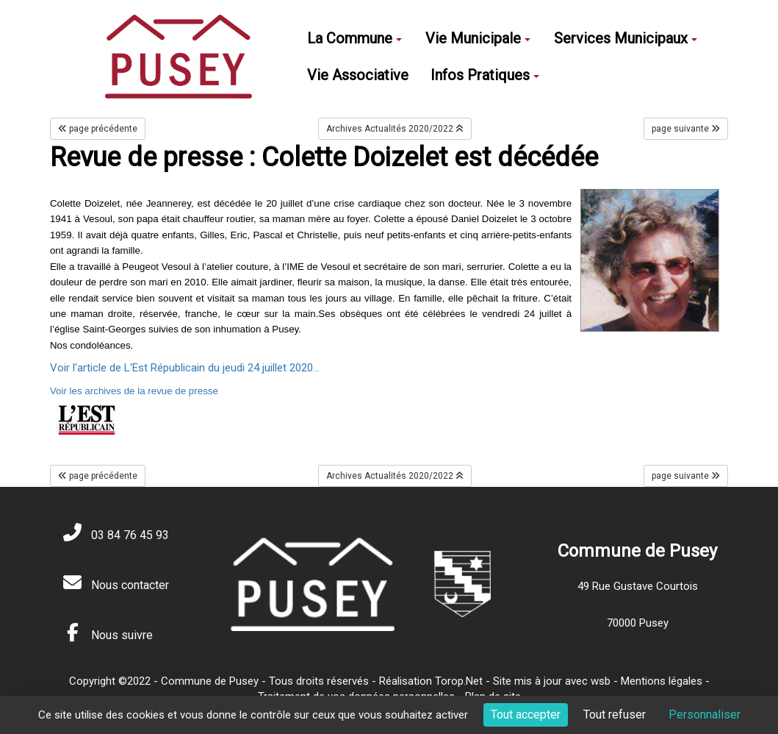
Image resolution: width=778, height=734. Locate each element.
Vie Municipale (477, 38)
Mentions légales (661, 681)
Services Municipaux (625, 38)
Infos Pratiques (485, 75)
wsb (600, 681)
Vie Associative (357, 75)
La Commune (354, 38)
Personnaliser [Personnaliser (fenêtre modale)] (705, 714)
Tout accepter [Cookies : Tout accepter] (526, 714)
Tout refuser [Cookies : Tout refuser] (614, 714)
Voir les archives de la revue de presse (134, 390)
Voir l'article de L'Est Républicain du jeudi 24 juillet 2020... (185, 367)
